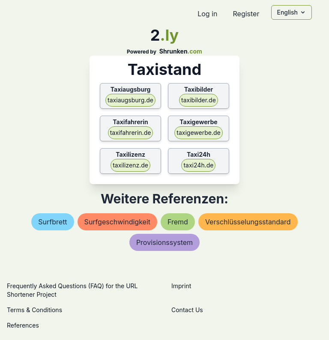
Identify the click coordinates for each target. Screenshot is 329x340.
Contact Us (187, 309)
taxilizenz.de (130, 165)
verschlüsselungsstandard (248, 222)
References (23, 325)
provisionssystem (164, 242)
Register (246, 13)
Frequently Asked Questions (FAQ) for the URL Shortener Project (72, 290)
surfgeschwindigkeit (117, 222)
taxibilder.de (198, 100)
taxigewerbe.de (198, 132)
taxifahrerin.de (130, 132)
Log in (207, 13)
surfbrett (52, 222)
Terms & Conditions (34, 309)
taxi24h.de (198, 165)
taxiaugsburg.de (130, 100)
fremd (177, 222)
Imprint (181, 285)
